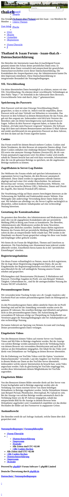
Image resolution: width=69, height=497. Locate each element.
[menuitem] (16, 14)
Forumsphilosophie (33, 429)
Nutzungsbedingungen (12, 429)
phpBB (16, 466)
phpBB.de (34, 471)
